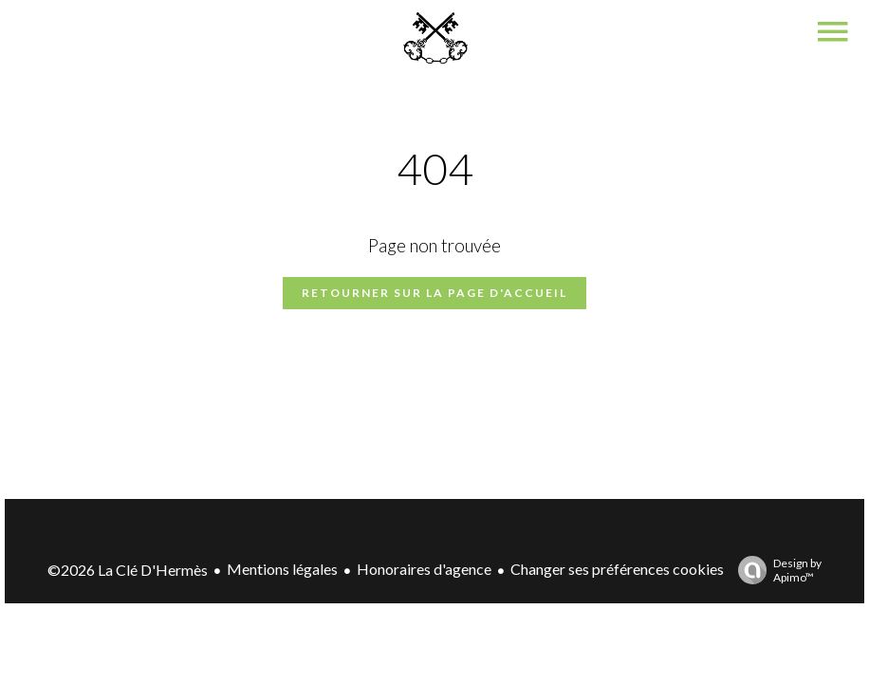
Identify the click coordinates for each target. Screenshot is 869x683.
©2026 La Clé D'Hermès (127, 570)
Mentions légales (282, 569)
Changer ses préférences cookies (617, 569)
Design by (775, 570)
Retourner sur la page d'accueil (434, 293)
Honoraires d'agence (424, 569)
